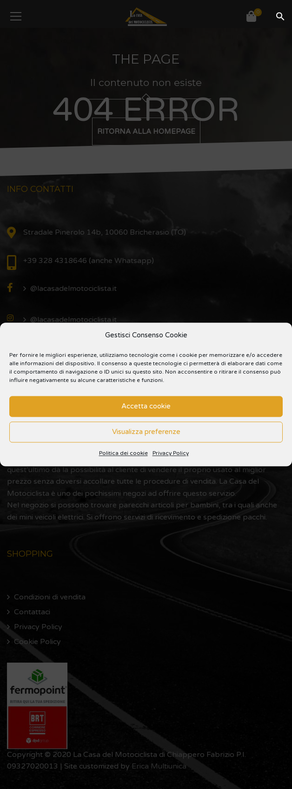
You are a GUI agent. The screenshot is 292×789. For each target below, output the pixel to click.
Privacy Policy (171, 453)
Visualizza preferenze (146, 432)
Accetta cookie (146, 406)
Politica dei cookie (123, 453)
